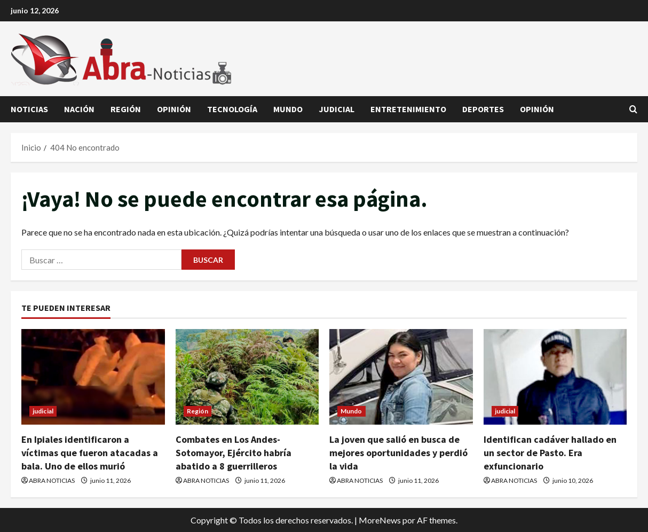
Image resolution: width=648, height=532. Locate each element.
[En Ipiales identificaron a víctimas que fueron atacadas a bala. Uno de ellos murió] (93, 377)
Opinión (174, 109)
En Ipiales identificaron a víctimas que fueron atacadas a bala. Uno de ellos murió (89, 452)
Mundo (288, 109)
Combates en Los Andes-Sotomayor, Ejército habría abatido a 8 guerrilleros (233, 452)
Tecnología (232, 109)
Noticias (29, 109)
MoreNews (380, 520)
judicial (336, 109)
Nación (79, 109)
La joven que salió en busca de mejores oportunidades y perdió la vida (398, 452)
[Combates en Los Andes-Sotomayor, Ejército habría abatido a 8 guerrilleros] (247, 377)
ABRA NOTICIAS (52, 480)
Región (125, 109)
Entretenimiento (408, 109)
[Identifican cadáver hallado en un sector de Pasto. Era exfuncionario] (555, 377)
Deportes (483, 109)
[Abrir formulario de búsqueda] (633, 109)
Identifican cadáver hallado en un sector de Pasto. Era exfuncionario (550, 452)
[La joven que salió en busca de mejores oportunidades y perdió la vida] (401, 377)
